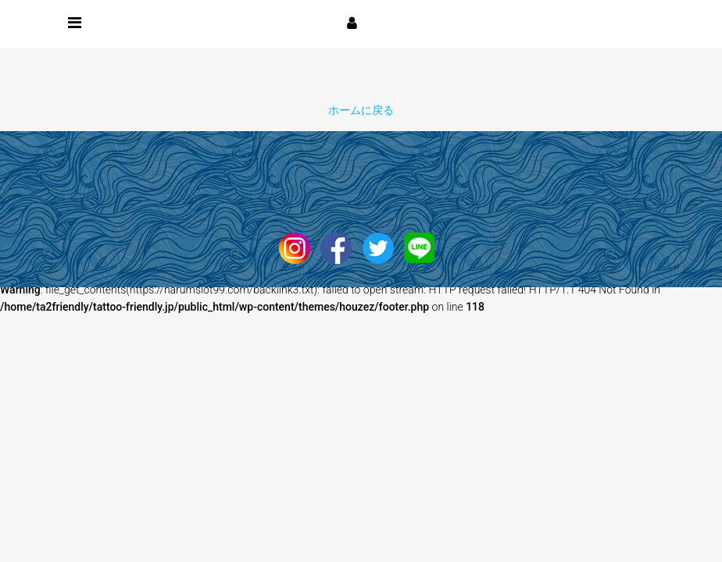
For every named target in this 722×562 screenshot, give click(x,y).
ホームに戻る (361, 110)
